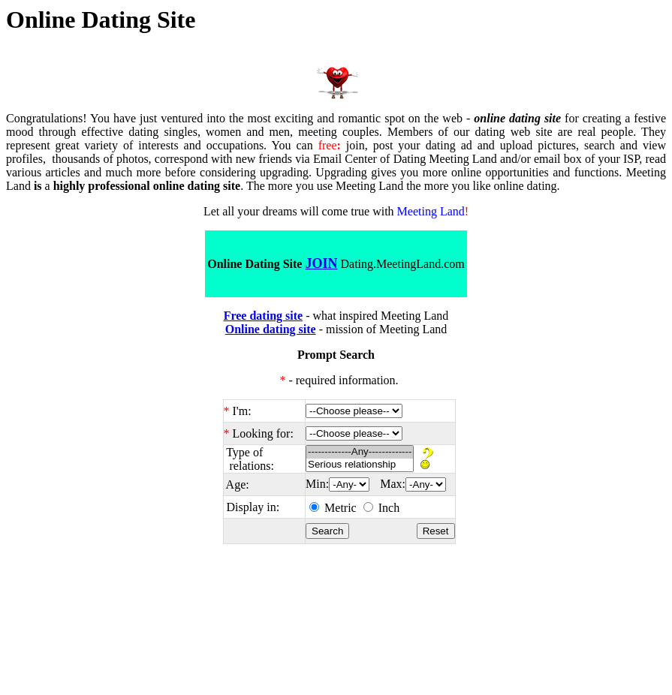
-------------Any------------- (359, 452)
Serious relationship (359, 465)
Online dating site (270, 329)
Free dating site (263, 315)
